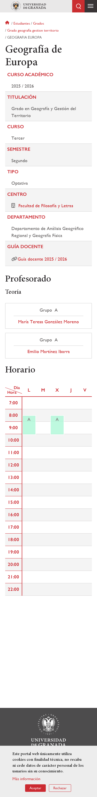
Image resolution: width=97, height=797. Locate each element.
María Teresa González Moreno (48, 321)
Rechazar (60, 789)
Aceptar (35, 789)
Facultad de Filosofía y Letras (45, 205)
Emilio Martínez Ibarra (48, 351)
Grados (38, 23)
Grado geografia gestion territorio (33, 30)
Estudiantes (21, 23)
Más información (26, 780)
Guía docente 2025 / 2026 (42, 259)
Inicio (7, 23)
